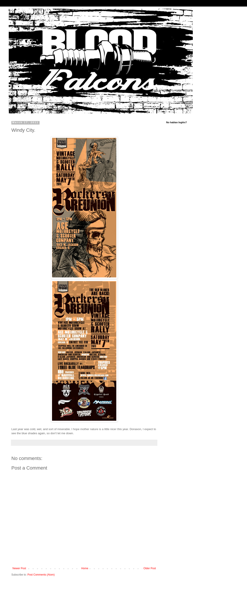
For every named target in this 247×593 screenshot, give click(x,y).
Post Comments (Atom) (41, 574)
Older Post (149, 568)
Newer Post (19, 568)
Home (84, 568)
